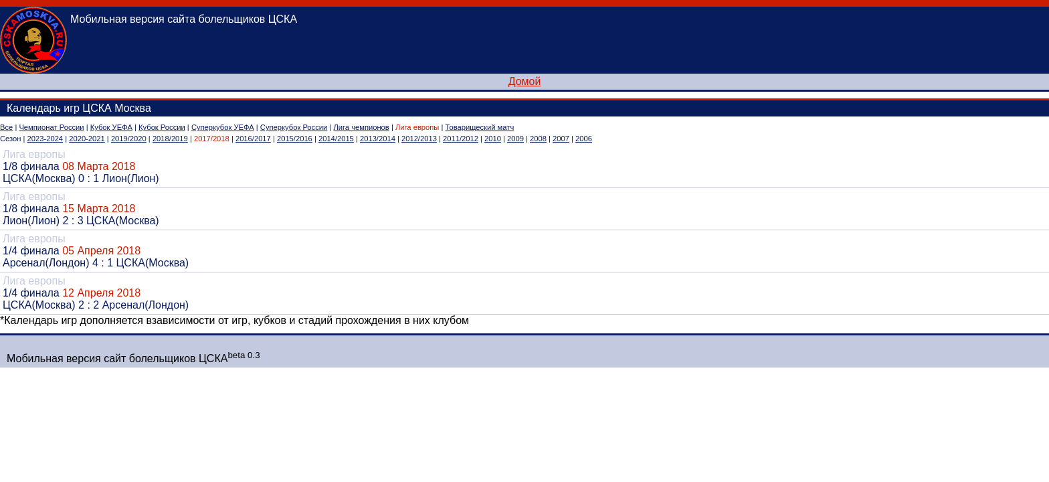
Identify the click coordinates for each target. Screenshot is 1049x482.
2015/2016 (294, 139)
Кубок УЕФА (111, 127)
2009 (515, 139)
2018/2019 (170, 139)
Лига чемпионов (361, 127)
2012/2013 (419, 139)
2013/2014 (377, 139)
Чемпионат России (51, 127)
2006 (583, 139)
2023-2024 (45, 139)
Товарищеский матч (480, 127)
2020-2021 (87, 139)
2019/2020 (129, 139)
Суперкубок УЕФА (222, 127)
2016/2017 (253, 139)
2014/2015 (336, 139)
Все (6, 127)
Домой (524, 81)
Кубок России (161, 127)
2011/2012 (460, 139)
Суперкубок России (293, 127)
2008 (538, 139)
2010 (492, 139)
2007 (561, 139)
